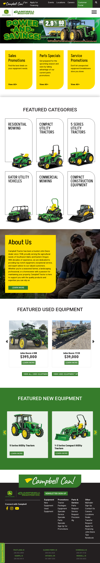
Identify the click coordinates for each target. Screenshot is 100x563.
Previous (1, 29)
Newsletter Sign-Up (56, 493)
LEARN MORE (29, 363)
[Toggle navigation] (94, 12)
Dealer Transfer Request (88, 520)
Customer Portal (82, 4)
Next (96, 29)
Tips (25, 2)
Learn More (18, 287)
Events (51, 2)
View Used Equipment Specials (65, 374)
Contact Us (90, 508)
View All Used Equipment (35, 374)
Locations (61, 2)
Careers (71, 2)
